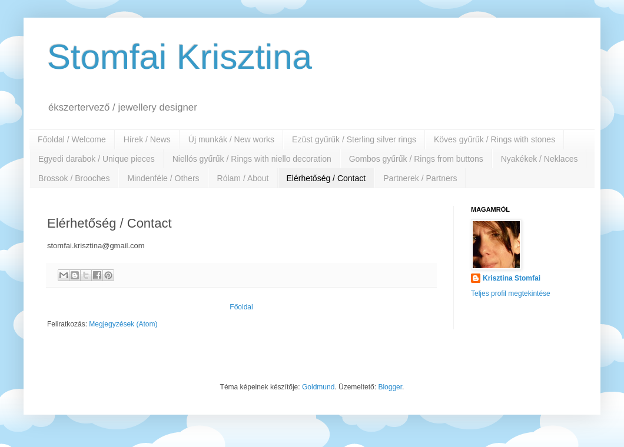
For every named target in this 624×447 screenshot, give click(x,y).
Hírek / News (147, 139)
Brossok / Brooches (73, 178)
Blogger (390, 387)
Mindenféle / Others (163, 178)
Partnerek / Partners (420, 178)
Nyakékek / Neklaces (539, 159)
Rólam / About (243, 178)
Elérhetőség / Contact (326, 178)
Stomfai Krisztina (179, 56)
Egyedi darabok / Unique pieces (96, 159)
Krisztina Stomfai (511, 278)
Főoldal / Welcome (72, 139)
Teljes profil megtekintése (510, 293)
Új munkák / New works (231, 139)
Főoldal (241, 307)
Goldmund (318, 387)
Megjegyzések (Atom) (123, 324)
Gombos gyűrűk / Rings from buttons (416, 159)
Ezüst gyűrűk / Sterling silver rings (354, 139)
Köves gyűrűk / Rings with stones (494, 139)
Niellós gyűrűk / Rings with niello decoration (251, 159)
